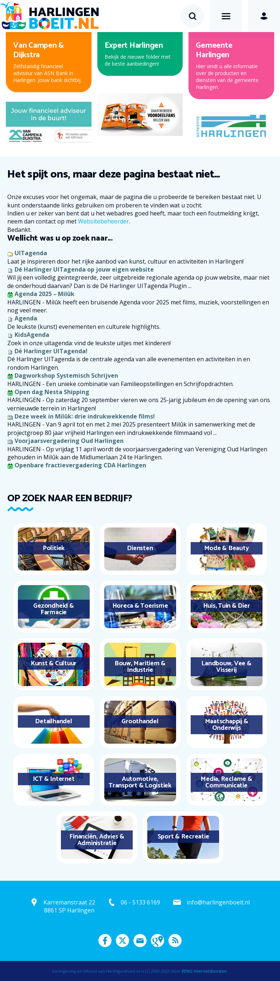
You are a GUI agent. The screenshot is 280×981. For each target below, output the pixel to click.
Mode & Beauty (226, 548)
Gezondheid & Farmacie (53, 609)
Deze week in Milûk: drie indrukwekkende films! (85, 416)
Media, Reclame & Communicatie (226, 782)
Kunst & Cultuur (54, 663)
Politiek (54, 548)
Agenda (26, 318)
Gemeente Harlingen (214, 50)
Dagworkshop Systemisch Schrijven (66, 375)
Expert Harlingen (134, 45)
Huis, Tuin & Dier (226, 605)
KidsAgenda (32, 335)
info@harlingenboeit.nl (218, 902)
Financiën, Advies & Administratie (96, 840)
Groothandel (139, 721)
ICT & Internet (54, 779)
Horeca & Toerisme (140, 605)
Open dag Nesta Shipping (52, 392)
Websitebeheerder (103, 221)
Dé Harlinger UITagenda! (51, 351)
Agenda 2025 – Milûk (44, 294)
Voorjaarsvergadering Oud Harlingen (69, 441)
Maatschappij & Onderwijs (226, 724)
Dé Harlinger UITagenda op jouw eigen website (84, 269)
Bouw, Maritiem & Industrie (140, 667)
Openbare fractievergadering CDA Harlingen (80, 465)
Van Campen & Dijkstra (38, 50)
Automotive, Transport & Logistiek (140, 782)
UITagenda (31, 253)
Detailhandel (53, 721)
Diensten (140, 548)
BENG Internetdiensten (204, 971)
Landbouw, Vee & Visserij (226, 667)
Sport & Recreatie (183, 836)
